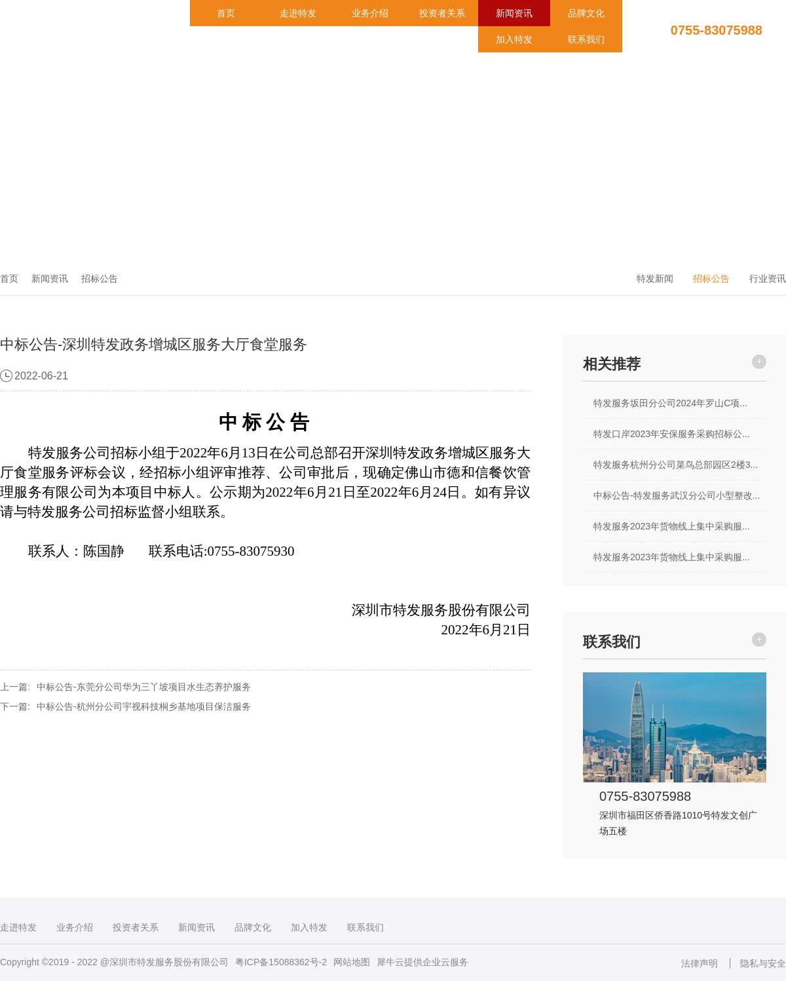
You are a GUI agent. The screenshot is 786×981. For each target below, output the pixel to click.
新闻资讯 (514, 13)
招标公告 (99, 278)
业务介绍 (370, 13)
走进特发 (298, 13)
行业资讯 (767, 278)
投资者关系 (442, 13)
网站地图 (351, 962)
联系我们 (586, 39)
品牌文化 (586, 13)
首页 (226, 13)
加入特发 (514, 39)
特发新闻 (655, 278)
